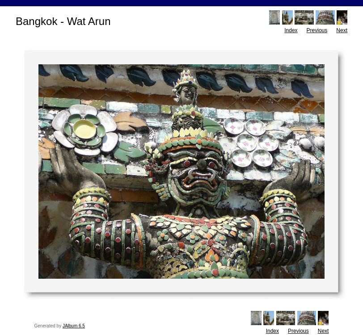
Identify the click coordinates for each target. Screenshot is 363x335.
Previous (317, 30)
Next (341, 30)
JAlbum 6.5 (74, 325)
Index (290, 30)
